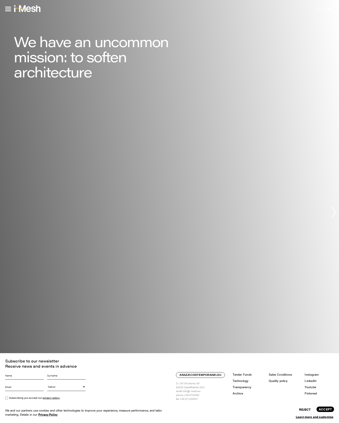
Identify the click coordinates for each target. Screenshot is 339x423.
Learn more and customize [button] (314, 417)
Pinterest (311, 393)
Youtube (310, 387)
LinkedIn (311, 380)
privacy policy (51, 397)
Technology (240, 380)
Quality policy (278, 380)
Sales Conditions (280, 374)
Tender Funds (242, 374)
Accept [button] (325, 409)
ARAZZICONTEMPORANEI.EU (200, 375)
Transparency (242, 387)
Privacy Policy (48, 414)
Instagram (312, 374)
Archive (238, 393)
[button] (329, 9)
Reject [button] (305, 409)
